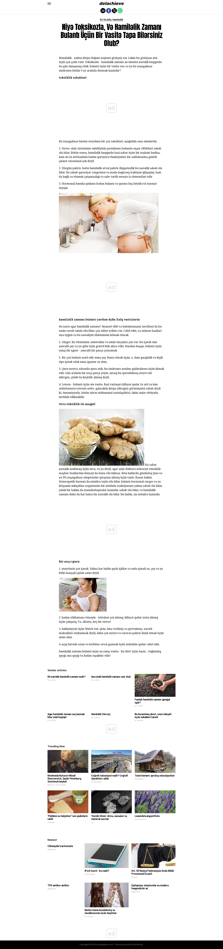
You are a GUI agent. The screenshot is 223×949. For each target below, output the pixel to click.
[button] (49, 4)
